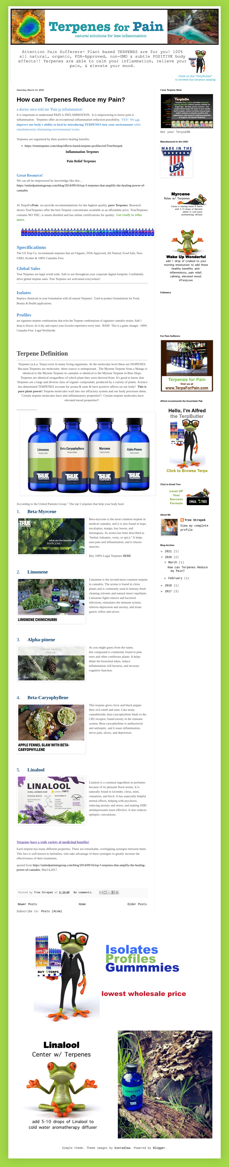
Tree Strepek (195, 520)
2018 (169, 585)
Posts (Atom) (51, 911)
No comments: (84, 892)
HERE (127, 555)
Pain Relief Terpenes (81, 161)
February (176, 578)
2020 (169, 557)
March (173, 562)
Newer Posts (27, 904)
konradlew (122, 1148)
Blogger (159, 1148)
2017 (169, 591)
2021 (169, 551)
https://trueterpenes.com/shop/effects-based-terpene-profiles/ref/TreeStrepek (74, 145)
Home (82, 904)
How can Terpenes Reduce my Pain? (71, 99)
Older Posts (137, 904)
